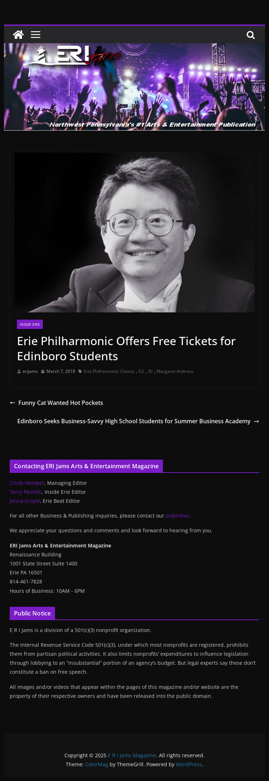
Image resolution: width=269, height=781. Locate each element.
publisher (177, 515)
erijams (30, 371)
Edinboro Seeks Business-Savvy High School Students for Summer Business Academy (138, 421)
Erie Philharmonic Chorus (109, 371)
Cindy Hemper (27, 482)
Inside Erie (30, 324)
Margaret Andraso (174, 371)
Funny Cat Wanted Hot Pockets (56, 403)
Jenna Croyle (25, 500)
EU (141, 371)
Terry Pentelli (26, 491)
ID (150, 371)
